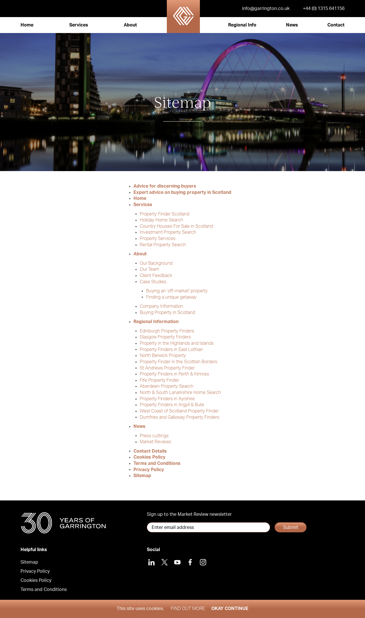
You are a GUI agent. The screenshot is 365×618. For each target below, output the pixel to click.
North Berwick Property (163, 355)
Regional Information (156, 321)
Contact (335, 25)
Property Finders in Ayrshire (167, 399)
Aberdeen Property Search (166, 386)
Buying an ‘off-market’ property (177, 291)
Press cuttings (154, 435)
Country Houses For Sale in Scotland (176, 226)
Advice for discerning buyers (164, 186)
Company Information (161, 306)
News (292, 25)
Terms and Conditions (157, 463)
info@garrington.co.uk (265, 8)
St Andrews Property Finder (167, 368)
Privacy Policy (148, 469)
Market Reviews (155, 442)
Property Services (157, 238)
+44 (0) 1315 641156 (323, 8)
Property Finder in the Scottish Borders (178, 362)
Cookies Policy (149, 457)
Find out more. (188, 608)
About (130, 25)
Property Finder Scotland (164, 214)
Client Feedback (156, 275)
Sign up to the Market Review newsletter (189, 514)
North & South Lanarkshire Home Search (180, 392)
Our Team (149, 269)
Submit (290, 527)
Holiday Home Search (161, 220)
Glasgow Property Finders (165, 337)
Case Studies (153, 281)
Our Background (156, 263)
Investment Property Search (168, 232)
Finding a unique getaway (171, 297)
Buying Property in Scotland (167, 312)
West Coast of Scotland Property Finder (179, 411)
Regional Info (242, 25)
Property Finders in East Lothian (171, 349)
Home (27, 25)
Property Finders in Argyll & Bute (172, 405)
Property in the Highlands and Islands (177, 343)
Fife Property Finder (159, 380)
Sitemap (142, 475)
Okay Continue (229, 608)
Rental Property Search (163, 245)
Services (78, 25)
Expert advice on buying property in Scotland (182, 192)
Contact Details (150, 451)
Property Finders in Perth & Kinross (174, 374)
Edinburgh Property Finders (167, 330)
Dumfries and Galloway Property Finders (179, 417)
